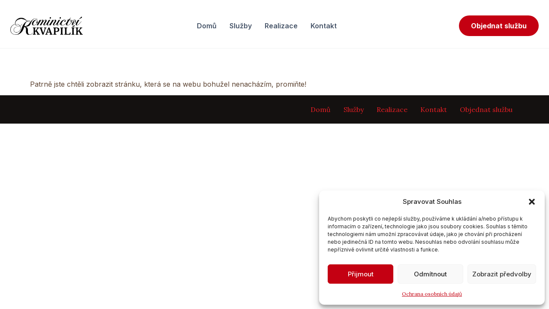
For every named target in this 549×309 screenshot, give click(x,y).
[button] (532, 201)
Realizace (281, 25)
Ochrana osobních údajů (432, 294)
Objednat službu (499, 25)
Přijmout (361, 274)
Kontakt (324, 25)
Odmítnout (430, 274)
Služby (240, 25)
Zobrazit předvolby (501, 274)
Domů (207, 25)
